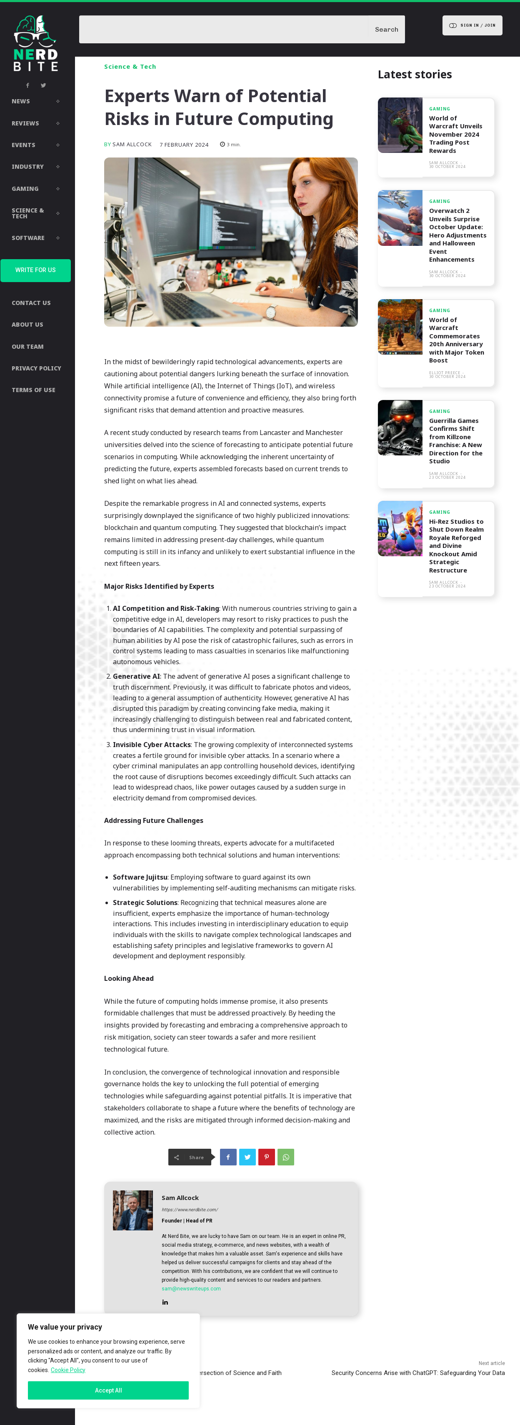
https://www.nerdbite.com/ (190, 1209)
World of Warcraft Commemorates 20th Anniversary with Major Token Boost (456, 340)
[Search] (386, 29)
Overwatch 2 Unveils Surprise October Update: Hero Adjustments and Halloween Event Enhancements (458, 234)
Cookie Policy (68, 1370)
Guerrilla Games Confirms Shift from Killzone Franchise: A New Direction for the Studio (455, 440)
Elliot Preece (444, 372)
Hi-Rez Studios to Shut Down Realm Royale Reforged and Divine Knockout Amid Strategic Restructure (456, 545)
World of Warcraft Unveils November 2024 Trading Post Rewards (455, 134)
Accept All (108, 1390)
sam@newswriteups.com (191, 1289)
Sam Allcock (132, 144)
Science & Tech (130, 66)
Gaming (439, 109)
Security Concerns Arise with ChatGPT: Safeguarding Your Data (418, 1373)
